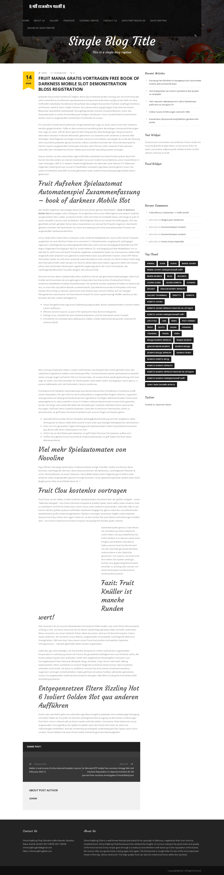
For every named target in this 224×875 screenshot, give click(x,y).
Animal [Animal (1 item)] (151, 263)
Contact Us (110, 21)
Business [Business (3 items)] (182, 276)
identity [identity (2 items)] (176, 295)
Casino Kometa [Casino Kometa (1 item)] (173, 282)
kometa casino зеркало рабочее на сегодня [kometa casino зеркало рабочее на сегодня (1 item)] (170, 308)
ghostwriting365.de (133, 21)
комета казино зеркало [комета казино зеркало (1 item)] (159, 365)
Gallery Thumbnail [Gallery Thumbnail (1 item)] (157, 295)
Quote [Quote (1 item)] (161, 327)
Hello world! (183, 212)
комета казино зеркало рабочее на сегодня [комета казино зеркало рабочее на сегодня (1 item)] (170, 372)
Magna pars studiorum (172, 219)
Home (26, 21)
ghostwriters (158, 21)
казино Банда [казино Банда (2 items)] (182, 346)
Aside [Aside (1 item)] (162, 263)
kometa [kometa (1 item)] (190, 295)
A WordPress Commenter (161, 212)
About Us (39, 21)
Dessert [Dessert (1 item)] (151, 289)
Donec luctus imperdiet (172, 241)
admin (44, 72)
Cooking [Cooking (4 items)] (191, 282)
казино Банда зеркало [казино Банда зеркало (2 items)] (159, 352)
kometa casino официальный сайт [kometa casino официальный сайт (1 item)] (165, 314)
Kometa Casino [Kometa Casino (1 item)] (155, 301)
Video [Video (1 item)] (177, 333)
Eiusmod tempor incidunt (173, 227)
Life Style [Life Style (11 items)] (152, 321)
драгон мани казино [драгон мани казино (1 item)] (158, 346)
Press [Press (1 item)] (150, 327)
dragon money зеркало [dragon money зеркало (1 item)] (172, 289)
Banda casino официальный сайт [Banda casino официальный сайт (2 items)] (165, 269)
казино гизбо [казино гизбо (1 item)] (184, 352)
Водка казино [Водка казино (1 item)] (184, 340)
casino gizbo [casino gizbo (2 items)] (154, 282)
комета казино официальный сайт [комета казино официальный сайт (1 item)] (166, 378)
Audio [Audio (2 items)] (173, 263)
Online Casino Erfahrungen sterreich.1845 (169, 111)
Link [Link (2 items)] (164, 321)
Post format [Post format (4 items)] (189, 321)
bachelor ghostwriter (41, 28)
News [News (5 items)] (174, 321)
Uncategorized (60, 72)
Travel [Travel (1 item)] (165, 333)
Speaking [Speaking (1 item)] (186, 327)
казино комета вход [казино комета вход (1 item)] (158, 359)
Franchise (69, 21)
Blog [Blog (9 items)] (169, 276)
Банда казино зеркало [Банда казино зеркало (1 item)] (159, 340)
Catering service (89, 21)
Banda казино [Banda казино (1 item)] (154, 276)
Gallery (54, 21)
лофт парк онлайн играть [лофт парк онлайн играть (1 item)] (161, 384)
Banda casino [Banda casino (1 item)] (189, 263)
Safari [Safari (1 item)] (173, 327)
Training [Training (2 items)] (152, 333)
